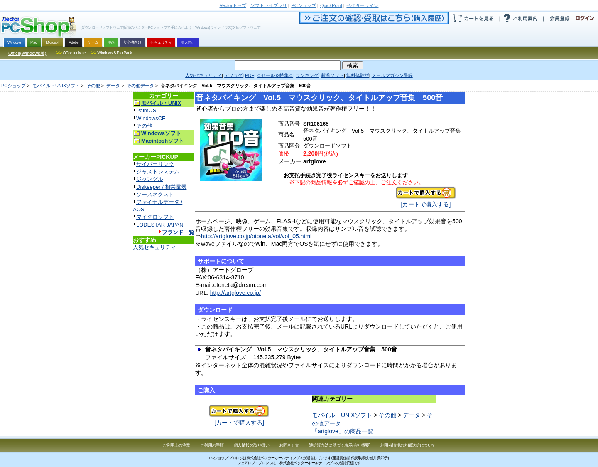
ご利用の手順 (212, 445)
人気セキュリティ (154, 247)
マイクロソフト (155, 217)
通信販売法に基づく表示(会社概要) (339, 445)
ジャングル (149, 179)
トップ (233, 5)
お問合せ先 (289, 445)
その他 (93, 85)
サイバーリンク (155, 164)
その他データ (140, 85)
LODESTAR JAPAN (160, 225)
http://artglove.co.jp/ (235, 292)
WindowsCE (151, 118)
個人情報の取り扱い (252, 445)
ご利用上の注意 (176, 445)
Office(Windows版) (27, 53)
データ (113, 85)
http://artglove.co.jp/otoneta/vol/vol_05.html (256, 236)
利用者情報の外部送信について (408, 445)
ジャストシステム (157, 171)
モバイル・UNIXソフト (56, 85)
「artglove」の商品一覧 (342, 431)
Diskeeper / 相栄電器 (161, 187)
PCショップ (13, 85)
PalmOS (146, 110)
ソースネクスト (155, 194)
